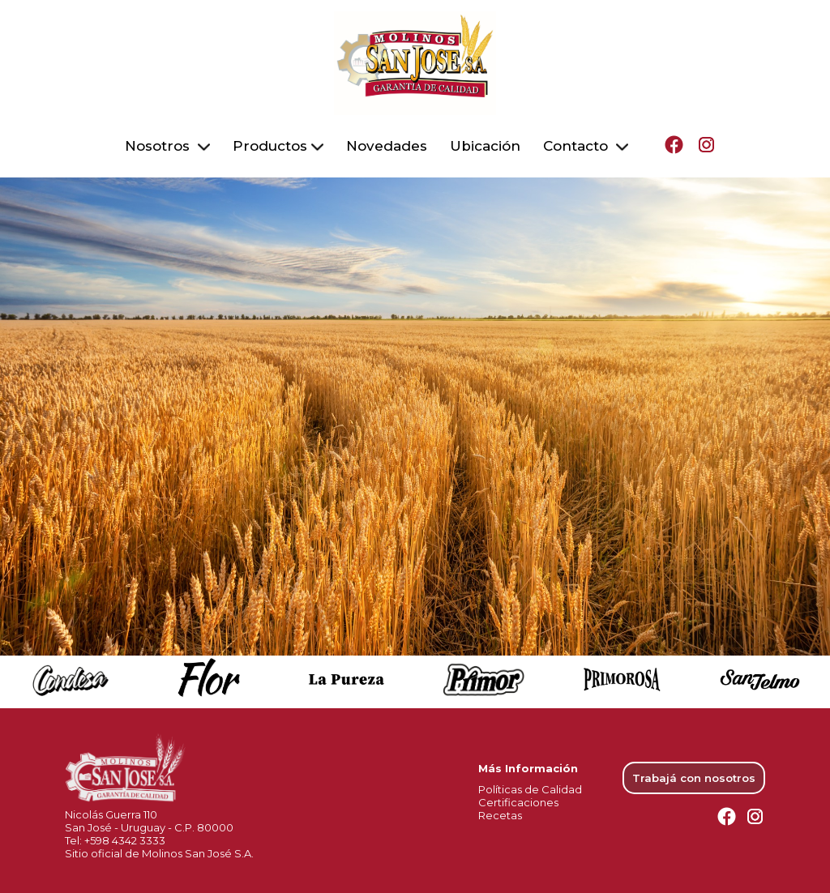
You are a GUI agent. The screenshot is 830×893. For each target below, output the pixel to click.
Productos (278, 143)
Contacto (585, 143)
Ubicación (485, 143)
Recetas (500, 807)
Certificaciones (518, 794)
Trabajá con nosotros (693, 770)
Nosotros (167, 143)
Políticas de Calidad (530, 782)
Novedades (386, 143)
